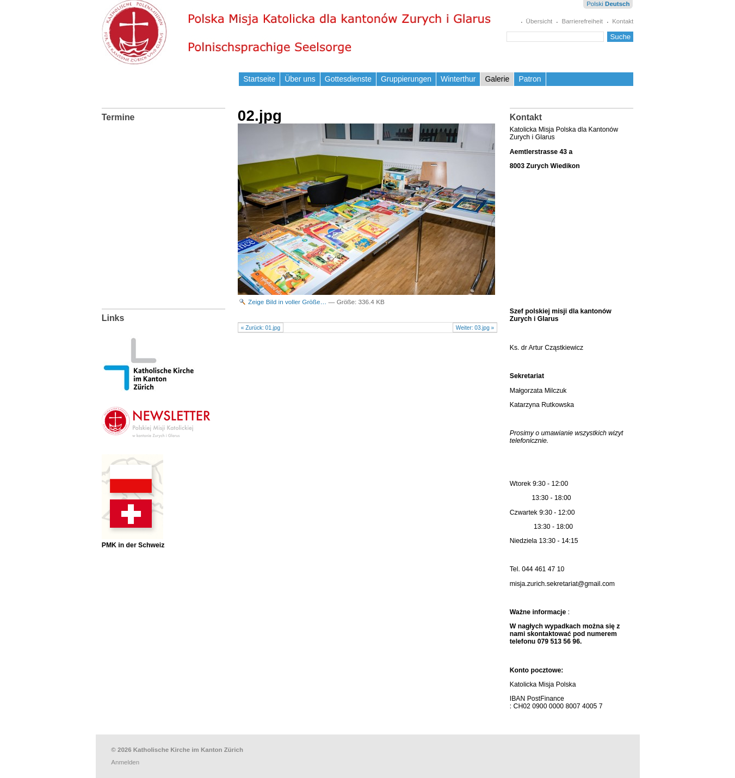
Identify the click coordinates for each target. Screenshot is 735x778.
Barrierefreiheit (582, 21)
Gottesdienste (348, 79)
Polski (594, 4)
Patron (529, 79)
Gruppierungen (406, 79)
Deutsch (617, 4)
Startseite (259, 79)
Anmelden (125, 762)
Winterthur (458, 79)
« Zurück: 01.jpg (260, 328)
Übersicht (539, 21)
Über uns (300, 79)
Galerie (497, 79)
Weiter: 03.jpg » (475, 328)
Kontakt (622, 21)
